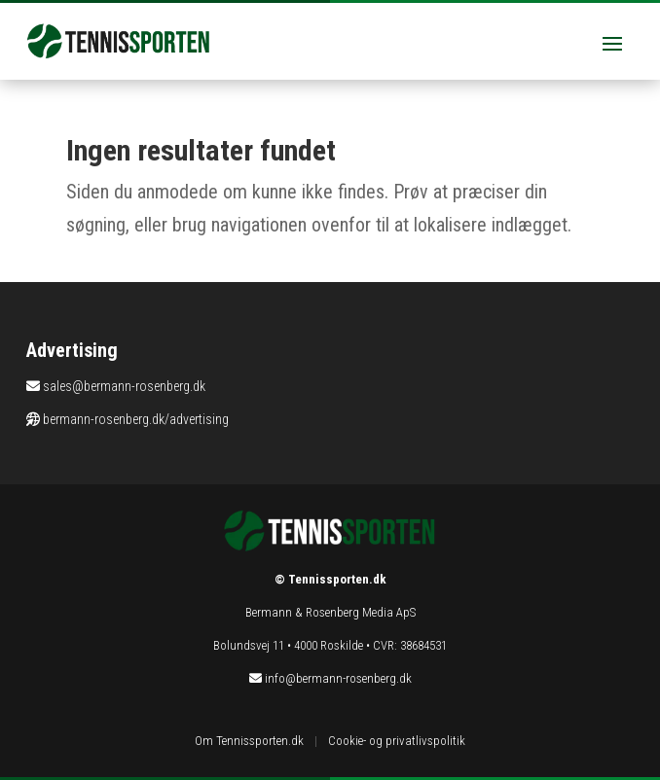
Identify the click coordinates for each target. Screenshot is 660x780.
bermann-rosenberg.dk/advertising (136, 419)
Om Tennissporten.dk (249, 740)
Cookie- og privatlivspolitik (396, 740)
